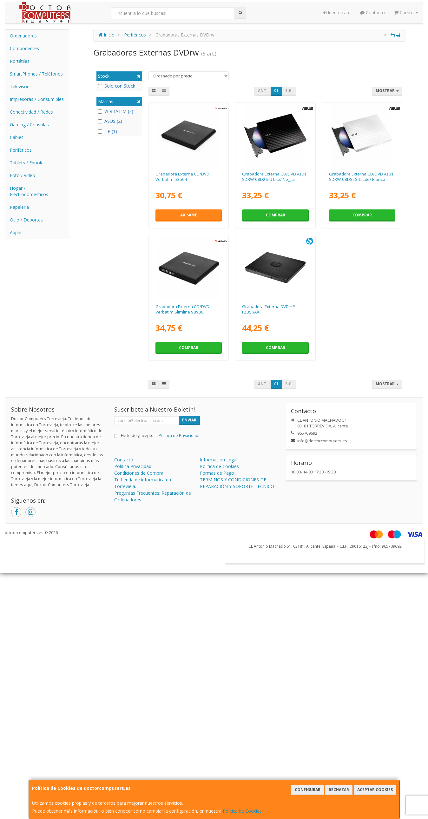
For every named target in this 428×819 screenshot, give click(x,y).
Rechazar (339, 789)
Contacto (372, 13)
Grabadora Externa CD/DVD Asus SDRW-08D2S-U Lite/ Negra (274, 176)
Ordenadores (23, 36)
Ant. (262, 90)
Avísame (188, 215)
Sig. (289, 90)
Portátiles (20, 61)
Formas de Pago (217, 473)
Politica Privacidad (132, 466)
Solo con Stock (116, 86)
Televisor (19, 86)
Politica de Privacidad (178, 435)
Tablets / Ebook (26, 163)
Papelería (19, 207)
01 (276, 90)
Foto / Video (22, 175)
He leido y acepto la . (160, 435)
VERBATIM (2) (115, 111)
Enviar (189, 420)
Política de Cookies (242, 811)
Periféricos (21, 150)
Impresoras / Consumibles (37, 99)
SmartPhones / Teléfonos (36, 74)
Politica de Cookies (219, 466)
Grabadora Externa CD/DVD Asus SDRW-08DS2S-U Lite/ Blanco (361, 176)
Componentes (24, 48)
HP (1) (107, 131)
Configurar (307, 789)
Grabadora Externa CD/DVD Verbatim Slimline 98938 (182, 309)
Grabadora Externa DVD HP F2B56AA (268, 309)
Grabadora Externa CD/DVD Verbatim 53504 (182, 176)
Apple (15, 232)
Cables (16, 137)
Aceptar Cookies (375, 789)
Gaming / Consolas (29, 125)
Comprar (275, 215)
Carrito (406, 13)
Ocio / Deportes (26, 220)
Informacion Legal (218, 460)
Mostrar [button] (387, 90)
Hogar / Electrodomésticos (29, 191)
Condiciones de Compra (138, 473)
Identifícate (337, 13)
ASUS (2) (110, 121)
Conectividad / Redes (31, 112)
